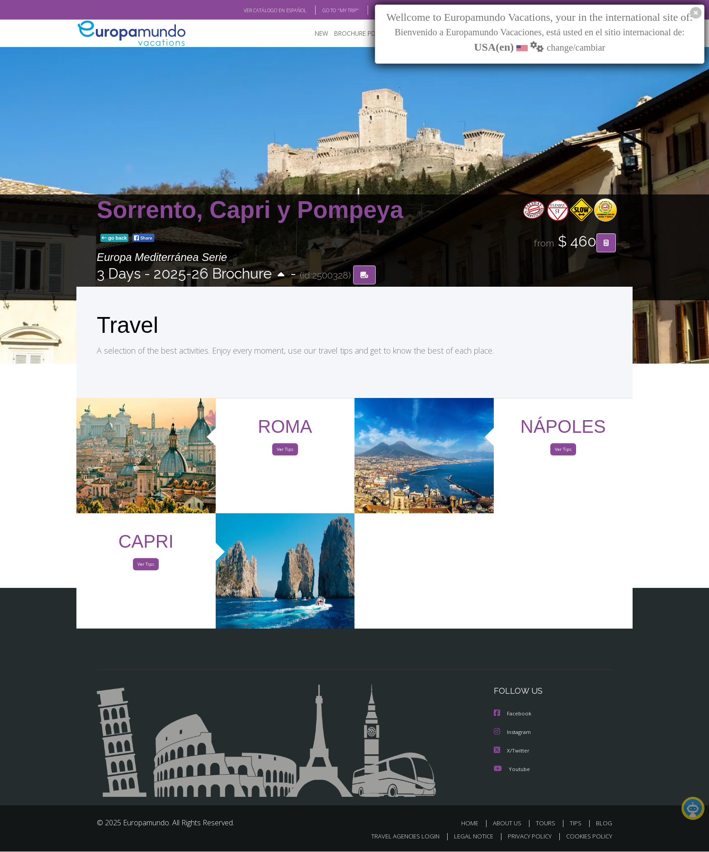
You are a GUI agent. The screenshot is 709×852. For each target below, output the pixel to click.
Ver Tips (285, 451)
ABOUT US (507, 823)
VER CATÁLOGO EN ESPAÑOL (275, 10)
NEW (321, 34)
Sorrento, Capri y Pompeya (250, 210)
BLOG (604, 823)
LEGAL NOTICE (473, 837)
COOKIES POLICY (589, 837)
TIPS (575, 823)
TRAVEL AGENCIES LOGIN (405, 837)
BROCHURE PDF (356, 34)
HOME (469, 823)
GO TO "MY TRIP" (340, 10)
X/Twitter (512, 752)
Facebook (514, 715)
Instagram (514, 733)
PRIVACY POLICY (530, 837)
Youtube (513, 770)
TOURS (545, 823)
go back (114, 239)
